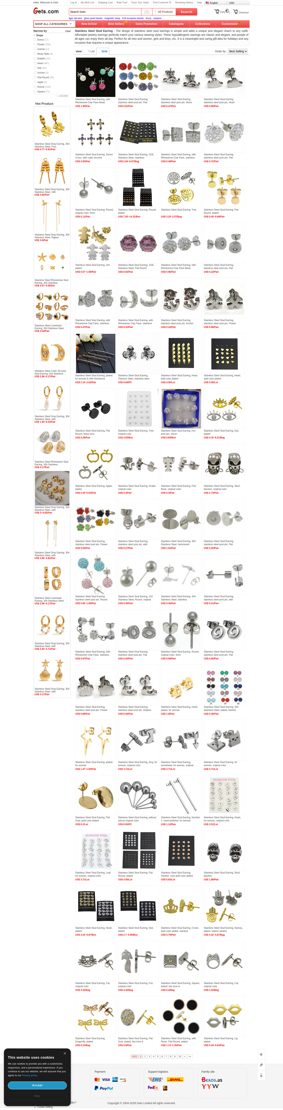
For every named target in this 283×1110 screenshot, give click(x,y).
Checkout (244, 12)
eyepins (157, 18)
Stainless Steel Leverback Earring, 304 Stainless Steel (49, 327)
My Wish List (87, 2)
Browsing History (184, 2)
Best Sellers (116, 23)
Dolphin (43, 58)
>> (189, 1056)
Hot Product (44, 103)
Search (186, 12)
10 (179, 1056)
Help (199, 2)
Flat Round (45, 77)
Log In (73, 2)
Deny (37, 1096)
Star (42, 68)
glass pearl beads (93, 18)
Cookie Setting (45, 1107)
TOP (261, 1075)
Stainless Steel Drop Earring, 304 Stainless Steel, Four (52, 145)
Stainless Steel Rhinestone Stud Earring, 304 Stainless (51, 281)
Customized (229, 23)
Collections (202, 23)
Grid (104, 51)
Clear (68, 31)
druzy (148, 18)
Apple (42, 82)
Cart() (225, 12)
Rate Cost (122, 2)
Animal (43, 49)
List (92, 51)
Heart (43, 63)
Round (44, 87)
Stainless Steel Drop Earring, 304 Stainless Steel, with (52, 418)
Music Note (45, 53)
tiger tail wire (75, 18)
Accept (37, 1085)
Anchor (42, 72)
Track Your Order (140, 2)
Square (43, 91)
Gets (45, 10)
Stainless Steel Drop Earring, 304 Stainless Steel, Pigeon (52, 236)
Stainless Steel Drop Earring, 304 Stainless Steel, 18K (52, 190)
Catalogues (176, 23)
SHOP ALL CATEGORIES (51, 24)
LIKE (261, 1054)
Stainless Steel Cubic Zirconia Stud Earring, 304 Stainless (50, 372)
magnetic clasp (112, 18)
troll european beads (132, 18)
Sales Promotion (146, 23)
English (214, 3)
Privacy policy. (30, 1075)
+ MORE (62, 96)
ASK (261, 1065)
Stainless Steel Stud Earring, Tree (178, 209)
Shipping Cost (105, 2)
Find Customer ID (162, 2)
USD (231, 3)
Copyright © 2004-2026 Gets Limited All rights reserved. (142, 1103)
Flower (44, 44)
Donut (43, 39)
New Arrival (89, 23)
